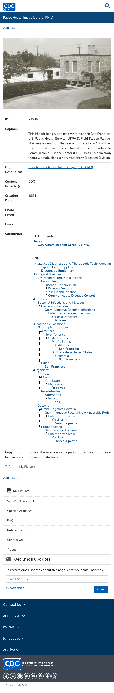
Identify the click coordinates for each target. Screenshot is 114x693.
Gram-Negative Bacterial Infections (70, 310)
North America (55, 334)
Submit (101, 589)
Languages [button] (14, 638)
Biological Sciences (47, 274)
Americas (47, 331)
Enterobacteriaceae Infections (69, 313)
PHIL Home (11, 28)
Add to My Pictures (21, 467)
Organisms (42, 370)
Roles (38, 241)
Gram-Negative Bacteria (58, 409)
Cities (45, 363)
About (11, 549)
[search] (107, 6)
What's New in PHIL (22, 501)
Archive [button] (11, 649)
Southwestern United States (72, 352)
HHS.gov (8, 684)
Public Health (50, 281)
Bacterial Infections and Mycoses (61, 302)
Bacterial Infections (54, 306)
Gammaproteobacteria (61, 430)
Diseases (40, 299)
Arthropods (53, 395)
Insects (53, 398)
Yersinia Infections (65, 317)
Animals (43, 373)
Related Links (17, 530)
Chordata (47, 377)
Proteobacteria (51, 427)
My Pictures (18, 491)
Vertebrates (53, 381)
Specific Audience (19, 511)
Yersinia (57, 420)
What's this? (15, 588)
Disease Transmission (60, 285)
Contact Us (15, 540)
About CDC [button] (14, 616)
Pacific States (61, 341)
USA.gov (22, 684)
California (62, 345)
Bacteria (43, 405)
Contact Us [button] (14, 604)
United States (58, 338)
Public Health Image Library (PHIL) (28, 17)
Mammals (55, 384)
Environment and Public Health (60, 278)
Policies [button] (11, 627)
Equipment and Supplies (55, 267)
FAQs (11, 520)
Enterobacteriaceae (62, 416)
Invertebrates (50, 391)
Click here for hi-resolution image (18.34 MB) (60, 167)
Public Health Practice (60, 292)
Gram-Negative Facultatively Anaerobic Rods (77, 412)
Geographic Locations (49, 324)
